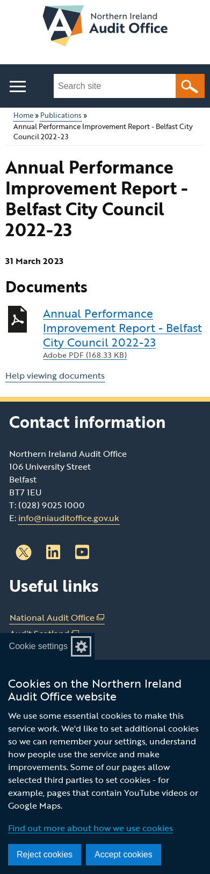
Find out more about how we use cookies (90, 828)
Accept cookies (124, 854)
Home (23, 115)
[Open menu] (17, 86)
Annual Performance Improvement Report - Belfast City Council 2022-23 (124, 333)
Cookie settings (38, 646)
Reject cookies (45, 854)
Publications (61, 115)
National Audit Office (57, 617)
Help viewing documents (55, 375)
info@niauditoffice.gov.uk (68, 517)
